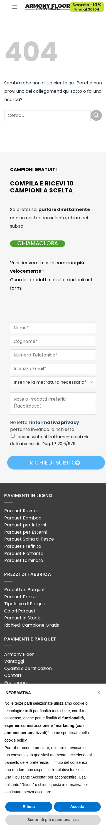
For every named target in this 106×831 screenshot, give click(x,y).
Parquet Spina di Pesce (29, 539)
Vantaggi (14, 661)
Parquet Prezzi (20, 597)
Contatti (13, 675)
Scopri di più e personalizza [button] (52, 819)
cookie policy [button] (15, 740)
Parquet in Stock (22, 618)
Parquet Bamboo (22, 518)
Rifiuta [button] (29, 806)
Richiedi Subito (54, 462)
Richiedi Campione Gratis (31, 625)
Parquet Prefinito (22, 546)
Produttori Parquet (24, 589)
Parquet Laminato (23, 560)
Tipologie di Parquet (25, 604)
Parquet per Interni (25, 525)
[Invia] (96, 115)
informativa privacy (55, 422)
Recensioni (16, 682)
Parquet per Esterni (25, 532)
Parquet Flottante (23, 553)
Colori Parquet (20, 611)
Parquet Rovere (21, 511)
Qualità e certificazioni (28, 668)
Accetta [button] (77, 806)
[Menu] (14, 7)
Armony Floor (19, 654)
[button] (98, 692)
